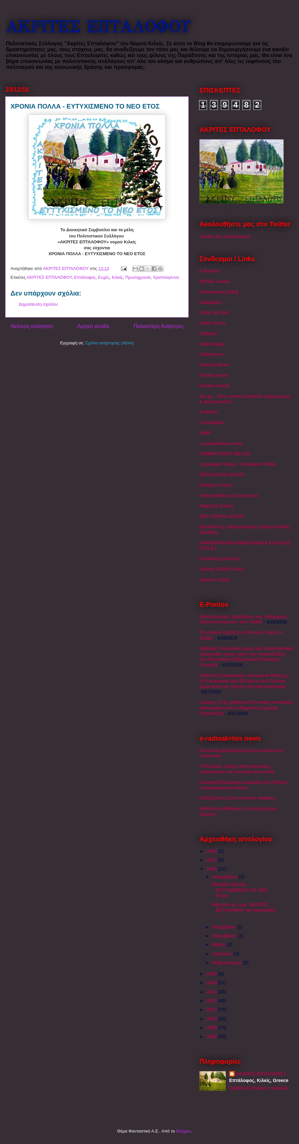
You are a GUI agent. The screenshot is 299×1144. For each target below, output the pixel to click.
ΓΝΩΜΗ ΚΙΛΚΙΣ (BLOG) (224, 453)
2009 (212, 1027)
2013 (212, 991)
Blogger (183, 1131)
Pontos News (213, 375)
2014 (212, 982)
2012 (212, 1000)
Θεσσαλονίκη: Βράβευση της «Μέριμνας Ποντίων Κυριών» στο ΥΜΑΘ (243, 619)
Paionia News (214, 364)
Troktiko (208, 412)
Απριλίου (223, 953)
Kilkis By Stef (214, 312)
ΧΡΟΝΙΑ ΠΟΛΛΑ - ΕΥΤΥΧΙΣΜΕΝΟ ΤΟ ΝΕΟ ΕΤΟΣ (239, 890)
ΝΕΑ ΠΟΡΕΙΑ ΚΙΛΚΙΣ (221, 516)
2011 (212, 1009)
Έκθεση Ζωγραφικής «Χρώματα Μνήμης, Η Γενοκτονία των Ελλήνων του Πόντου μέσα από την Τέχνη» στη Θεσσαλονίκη (244, 681)
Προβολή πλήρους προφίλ (258, 1088)
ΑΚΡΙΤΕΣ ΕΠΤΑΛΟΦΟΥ (97, 27)
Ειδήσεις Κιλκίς (216, 485)
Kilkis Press (212, 323)
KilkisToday (212, 344)
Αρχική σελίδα (93, 326)
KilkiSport (210, 302)
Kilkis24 (208, 333)
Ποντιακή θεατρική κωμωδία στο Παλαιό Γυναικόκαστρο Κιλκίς (243, 785)
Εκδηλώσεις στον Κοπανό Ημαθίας (237, 798)
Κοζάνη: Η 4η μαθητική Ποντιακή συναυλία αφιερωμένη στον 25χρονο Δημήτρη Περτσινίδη (245, 708)
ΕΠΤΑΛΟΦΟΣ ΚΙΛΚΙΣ (221, 474)
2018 (212, 851)
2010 (212, 1018)
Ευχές (103, 277)
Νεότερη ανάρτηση (32, 326)
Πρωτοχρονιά (137, 277)
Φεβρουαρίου (227, 962)
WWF (205, 433)
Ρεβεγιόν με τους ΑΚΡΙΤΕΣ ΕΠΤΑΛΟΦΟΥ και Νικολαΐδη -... (243, 910)
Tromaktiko (211, 422)
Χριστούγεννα (166, 277)
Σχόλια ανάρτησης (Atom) (109, 342)
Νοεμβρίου (224, 926)
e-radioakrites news (220, 443)
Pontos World (214, 385)
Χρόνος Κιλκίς (215, 579)
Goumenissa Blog (219, 292)
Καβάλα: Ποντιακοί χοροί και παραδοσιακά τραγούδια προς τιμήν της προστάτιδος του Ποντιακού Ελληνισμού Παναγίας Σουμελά (246, 656)
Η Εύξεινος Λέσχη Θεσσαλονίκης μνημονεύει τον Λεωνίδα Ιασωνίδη (236, 769)
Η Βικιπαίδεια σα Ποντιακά (228, 495)
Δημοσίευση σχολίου (38, 304)
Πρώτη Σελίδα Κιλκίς (221, 569)
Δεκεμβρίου (225, 876)
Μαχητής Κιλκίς (216, 505)
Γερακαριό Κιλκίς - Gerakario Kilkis (237, 464)
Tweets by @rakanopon (225, 236)
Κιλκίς (117, 277)
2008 (212, 1036)
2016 (212, 868)
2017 (212, 860)
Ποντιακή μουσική (219, 558)
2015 (212, 973)
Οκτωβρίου (225, 935)
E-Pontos (209, 271)
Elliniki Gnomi (214, 281)
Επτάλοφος (85, 277)
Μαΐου (219, 944)
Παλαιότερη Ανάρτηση (158, 326)
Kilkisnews (211, 354)
